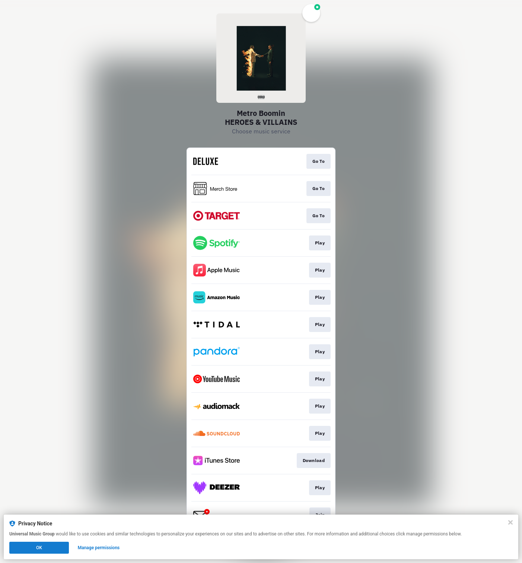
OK (39, 547)
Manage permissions (99, 547)
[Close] (510, 522)
